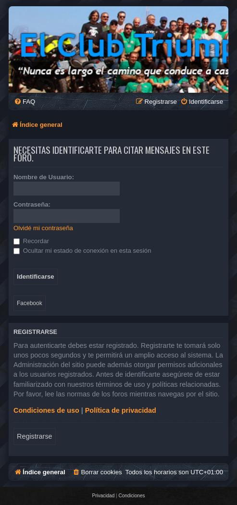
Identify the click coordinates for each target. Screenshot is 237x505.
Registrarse (34, 436)
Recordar (31, 241)
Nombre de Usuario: (43, 177)
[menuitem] (24, 102)
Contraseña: (31, 204)
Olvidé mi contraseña (43, 228)
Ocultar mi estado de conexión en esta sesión (82, 250)
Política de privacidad (120, 410)
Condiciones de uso (46, 410)
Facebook (29, 303)
